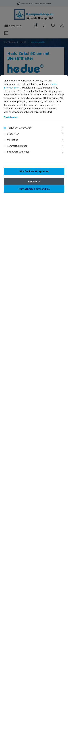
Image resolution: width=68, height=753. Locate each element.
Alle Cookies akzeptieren (34, 171)
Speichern (34, 181)
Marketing (12, 140)
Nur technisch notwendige (34, 189)
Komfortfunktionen (17, 146)
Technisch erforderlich (19, 128)
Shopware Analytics (18, 151)
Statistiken (13, 134)
